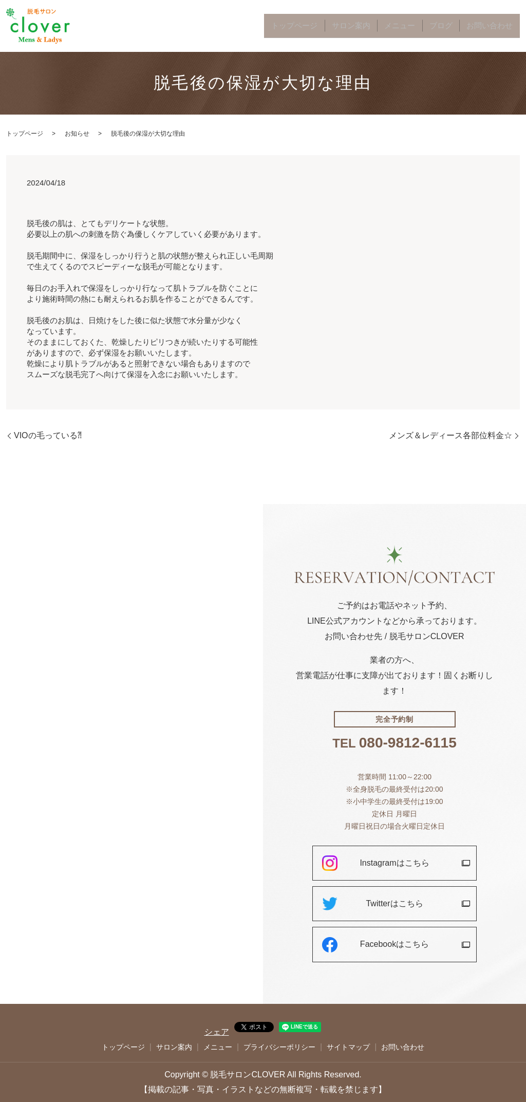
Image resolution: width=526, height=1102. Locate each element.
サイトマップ (348, 1047)
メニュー (427, 26)
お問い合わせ (496, 26)
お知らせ (77, 133)
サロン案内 (389, 26)
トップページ (346, 26)
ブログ (458, 26)
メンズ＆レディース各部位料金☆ (450, 435)
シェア (216, 1032)
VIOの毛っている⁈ (48, 435)
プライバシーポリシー (279, 1047)
